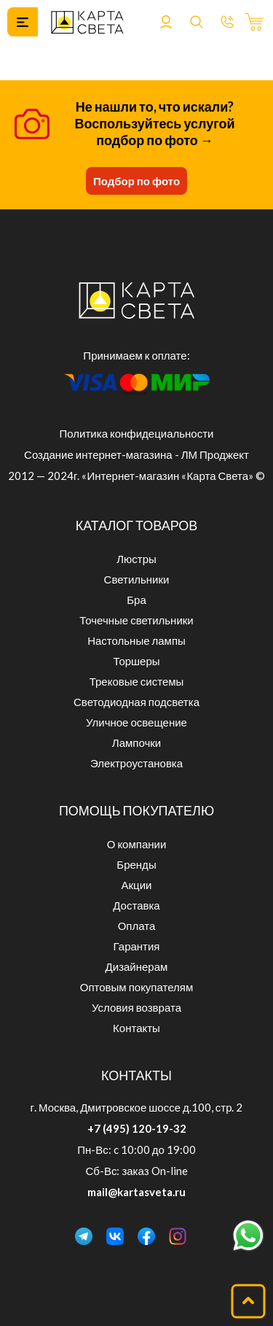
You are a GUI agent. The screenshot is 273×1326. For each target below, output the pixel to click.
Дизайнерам (137, 966)
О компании (137, 843)
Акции (137, 884)
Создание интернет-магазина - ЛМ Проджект (136, 454)
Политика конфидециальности (137, 433)
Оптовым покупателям (136, 986)
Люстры (136, 558)
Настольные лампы (136, 640)
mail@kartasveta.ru (136, 1191)
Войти (166, 22)
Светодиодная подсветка (136, 701)
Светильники (137, 579)
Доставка (136, 905)
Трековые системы (137, 681)
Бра (136, 599)
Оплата (137, 925)
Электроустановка (136, 762)
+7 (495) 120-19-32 (136, 1128)
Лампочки (136, 742)
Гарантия (137, 946)
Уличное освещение (136, 722)
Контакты (136, 1027)
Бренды (136, 864)
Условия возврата (136, 1007)
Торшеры (136, 660)
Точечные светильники (136, 620)
